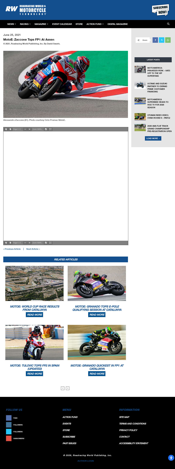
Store (79, 24)
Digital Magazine (118, 24)
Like (54, 418)
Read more (34, 314)
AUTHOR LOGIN (86, 460)
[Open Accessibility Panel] (171, 458)
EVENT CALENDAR (62, 24)
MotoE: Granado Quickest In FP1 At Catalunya (96, 367)
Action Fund (95, 24)
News (11, 24)
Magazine (41, 24)
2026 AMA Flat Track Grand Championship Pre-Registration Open (159, 128)
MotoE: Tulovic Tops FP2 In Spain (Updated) (34, 367)
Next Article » (33, 249)
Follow (53, 425)
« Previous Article (12, 249)
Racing (25, 24)
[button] (168, 24)
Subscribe (51, 438)
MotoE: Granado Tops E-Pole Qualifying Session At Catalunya (96, 308)
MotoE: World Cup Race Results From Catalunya (34, 308)
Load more (153, 138)
